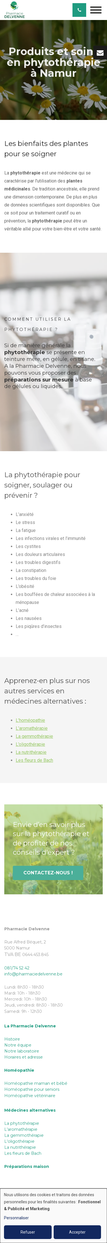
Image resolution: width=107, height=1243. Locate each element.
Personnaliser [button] (16, 1218)
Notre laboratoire (21, 1051)
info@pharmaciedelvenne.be (33, 974)
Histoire (12, 1039)
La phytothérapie (21, 1123)
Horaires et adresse (23, 1057)
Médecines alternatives (30, 1110)
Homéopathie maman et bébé (35, 1083)
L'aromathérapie (20, 1129)
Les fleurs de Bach (34, 762)
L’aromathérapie (32, 730)
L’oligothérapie (30, 746)
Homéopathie (19, 1070)
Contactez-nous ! (48, 874)
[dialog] (53, 1215)
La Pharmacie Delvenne (30, 1026)
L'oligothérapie (19, 1141)
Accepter (77, 1232)
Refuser (28, 1232)
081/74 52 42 (16, 968)
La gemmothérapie (34, 738)
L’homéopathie (30, 722)
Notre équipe (17, 1045)
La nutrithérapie (31, 754)
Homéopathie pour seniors (31, 1089)
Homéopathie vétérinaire (29, 1095)
